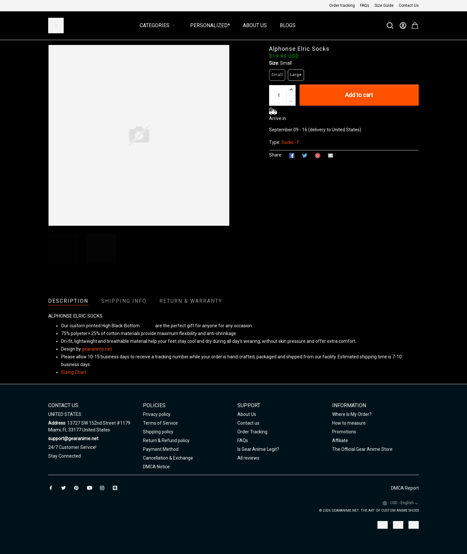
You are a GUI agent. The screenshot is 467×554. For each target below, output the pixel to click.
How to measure (349, 423)
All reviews (248, 458)
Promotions (344, 431)
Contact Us (409, 5)
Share (275, 155)
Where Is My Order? (352, 414)
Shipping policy (158, 431)
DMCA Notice (156, 466)
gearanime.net (97, 349)
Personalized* (210, 25)
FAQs (364, 5)
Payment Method (161, 449)
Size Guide (384, 5)
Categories (158, 25)
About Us (255, 25)
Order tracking (342, 5)
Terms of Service (160, 423)
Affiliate (340, 440)
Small (286, 63)
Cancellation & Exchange (168, 458)
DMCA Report (405, 488)
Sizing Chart (73, 372)
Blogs (288, 25)
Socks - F (290, 142)
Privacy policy (156, 414)
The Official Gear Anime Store (362, 449)
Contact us (248, 423)
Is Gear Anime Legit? (258, 449)
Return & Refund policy (166, 440)
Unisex (147, 325)
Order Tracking (252, 431)
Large (296, 74)
